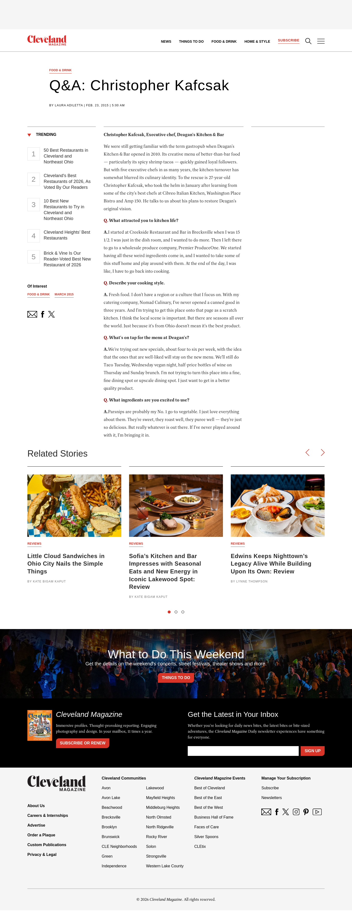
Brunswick (111, 837)
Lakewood (155, 789)
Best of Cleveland (209, 789)
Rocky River (156, 837)
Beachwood (112, 808)
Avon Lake (111, 798)
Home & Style (257, 41)
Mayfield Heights (160, 798)
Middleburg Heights (163, 808)
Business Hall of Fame (213, 818)
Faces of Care (206, 828)
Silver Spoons (206, 837)
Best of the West (208, 808)
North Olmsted (158, 818)
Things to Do (191, 41)
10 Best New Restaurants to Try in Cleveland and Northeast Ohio (64, 210)
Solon (151, 847)
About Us (36, 806)
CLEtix (200, 847)
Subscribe (288, 40)
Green (107, 857)
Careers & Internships (47, 816)
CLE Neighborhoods (119, 847)
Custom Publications (46, 845)
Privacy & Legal (41, 855)
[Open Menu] (321, 41)
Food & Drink (224, 41)
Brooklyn (109, 828)
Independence (114, 867)
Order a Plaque (41, 836)
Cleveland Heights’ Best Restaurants (67, 235)
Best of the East (208, 798)
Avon (106, 789)
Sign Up (313, 752)
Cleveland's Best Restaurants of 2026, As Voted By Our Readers (67, 181)
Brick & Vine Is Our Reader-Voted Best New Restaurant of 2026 (67, 259)
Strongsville (156, 857)
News (166, 41)
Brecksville (111, 818)
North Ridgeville (160, 828)
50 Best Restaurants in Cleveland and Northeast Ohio (66, 156)
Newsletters (271, 798)
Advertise (36, 826)
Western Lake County (165, 867)
